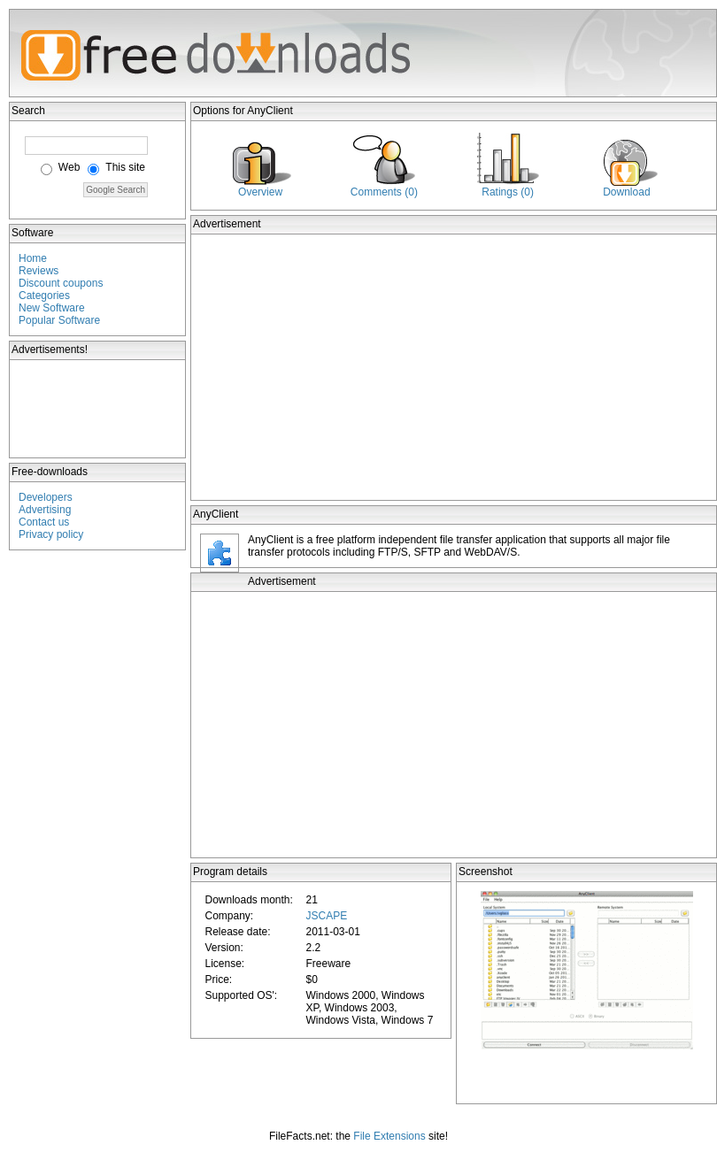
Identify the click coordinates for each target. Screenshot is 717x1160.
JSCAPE (326, 916)
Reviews (38, 271)
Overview (260, 192)
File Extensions (389, 1136)
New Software (52, 308)
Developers (46, 497)
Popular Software (59, 320)
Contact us (44, 522)
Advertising (45, 509)
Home (33, 258)
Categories (44, 295)
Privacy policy (51, 534)
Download (626, 192)
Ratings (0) (508, 192)
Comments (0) (384, 192)
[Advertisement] (98, 409)
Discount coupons (61, 283)
